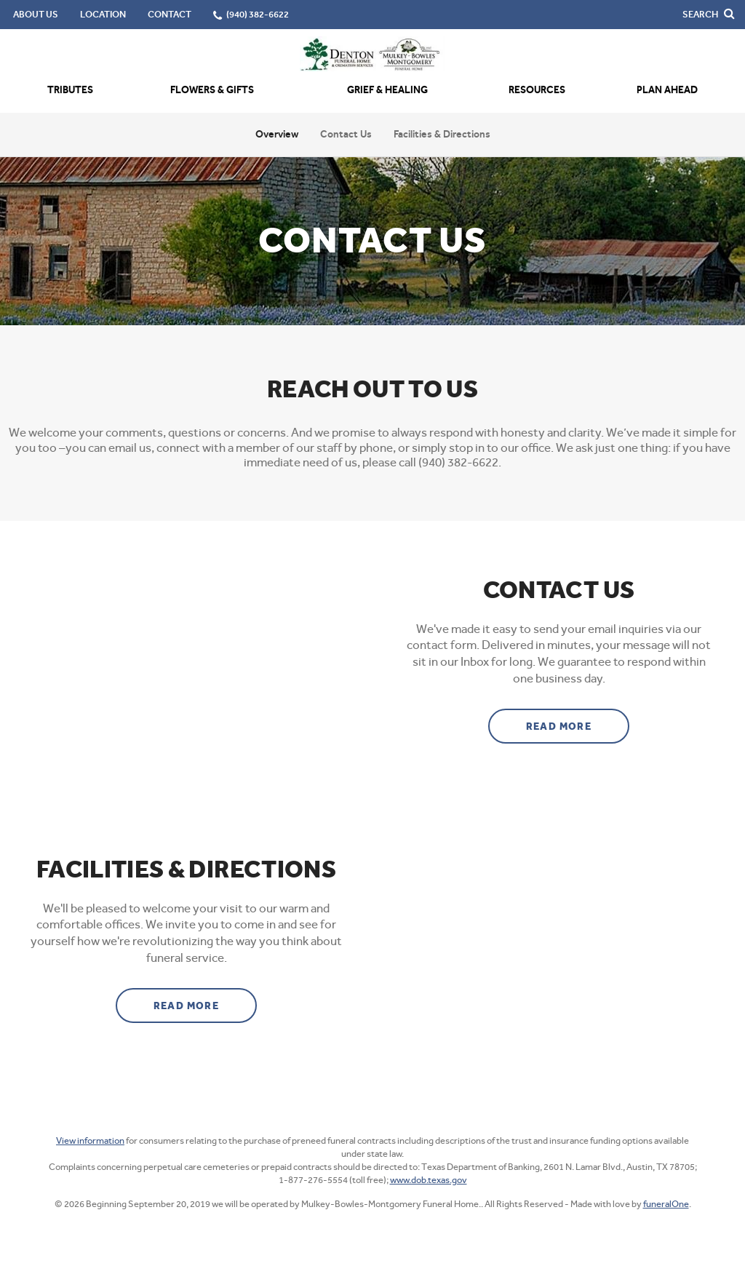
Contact (169, 14)
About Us (35, 14)
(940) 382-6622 (257, 14)
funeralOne (666, 1203)
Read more (578, 721)
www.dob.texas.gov (428, 1179)
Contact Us (346, 134)
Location (103, 14)
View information (90, 1140)
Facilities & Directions (442, 134)
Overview (276, 134)
